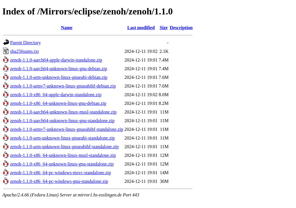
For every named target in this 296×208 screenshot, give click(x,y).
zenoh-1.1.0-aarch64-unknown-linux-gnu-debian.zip (58, 68)
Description (181, 27)
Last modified (141, 27)
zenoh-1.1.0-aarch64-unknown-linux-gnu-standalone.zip (62, 120)
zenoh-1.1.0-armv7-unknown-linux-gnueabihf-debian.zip (63, 85)
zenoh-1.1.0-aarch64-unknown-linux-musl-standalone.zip (63, 111)
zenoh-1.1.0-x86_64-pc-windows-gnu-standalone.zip (59, 181)
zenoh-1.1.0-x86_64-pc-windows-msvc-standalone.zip (60, 172)
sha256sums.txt (24, 51)
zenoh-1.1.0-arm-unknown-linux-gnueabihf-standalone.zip (64, 146)
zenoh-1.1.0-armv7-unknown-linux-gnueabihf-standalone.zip (66, 129)
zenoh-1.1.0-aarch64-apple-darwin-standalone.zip (56, 59)
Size (164, 27)
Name (67, 27)
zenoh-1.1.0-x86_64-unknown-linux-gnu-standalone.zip (62, 163)
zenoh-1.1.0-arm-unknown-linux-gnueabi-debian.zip (58, 77)
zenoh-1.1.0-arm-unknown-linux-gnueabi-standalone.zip (62, 137)
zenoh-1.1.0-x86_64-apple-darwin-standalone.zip (55, 94)
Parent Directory (25, 42)
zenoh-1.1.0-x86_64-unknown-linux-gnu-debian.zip (58, 103)
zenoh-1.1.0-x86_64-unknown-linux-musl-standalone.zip (63, 155)
